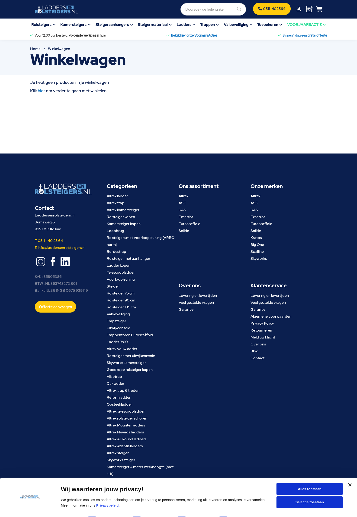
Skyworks (259, 258)
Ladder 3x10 (117, 341)
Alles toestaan (310, 476)
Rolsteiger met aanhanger (128, 258)
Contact (257, 358)
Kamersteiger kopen (124, 223)
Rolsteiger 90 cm (121, 300)
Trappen (207, 24)
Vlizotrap (114, 376)
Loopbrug (115, 230)
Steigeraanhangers (112, 24)
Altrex (183, 196)
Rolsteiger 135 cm (121, 307)
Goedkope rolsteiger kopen (130, 369)
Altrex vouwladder (122, 348)
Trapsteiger (116, 321)
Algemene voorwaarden (271, 316)
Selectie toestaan (310, 490)
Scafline (257, 251)
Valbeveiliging (236, 24)
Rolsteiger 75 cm (121, 293)
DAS (182, 209)
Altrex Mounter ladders (126, 425)
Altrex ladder (117, 196)
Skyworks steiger (121, 459)
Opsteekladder (119, 404)
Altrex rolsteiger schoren (127, 418)
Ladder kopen (118, 265)
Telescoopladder (121, 272)
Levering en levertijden (198, 295)
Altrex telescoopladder (126, 411)
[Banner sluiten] (349, 476)
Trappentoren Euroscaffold (130, 334)
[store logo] (56, 9)
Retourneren (261, 330)
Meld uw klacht (263, 337)
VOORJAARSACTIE (304, 24)
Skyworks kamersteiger (126, 362)
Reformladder (119, 397)
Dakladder (115, 383)
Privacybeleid (107, 493)
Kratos (256, 237)
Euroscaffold (189, 223)
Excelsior (186, 216)
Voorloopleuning (121, 279)
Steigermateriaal (153, 24)
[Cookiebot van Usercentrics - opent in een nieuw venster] (30, 507)
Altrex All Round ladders (126, 439)
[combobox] (188, 9)
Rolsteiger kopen (121, 216)
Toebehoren (267, 24)
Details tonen (250, 508)
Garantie (186, 309)
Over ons (258, 344)
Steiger (113, 286)
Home (35, 48)
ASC (182, 203)
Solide (184, 230)
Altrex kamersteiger (123, 209)
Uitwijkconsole (118, 328)
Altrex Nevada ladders (125, 432)
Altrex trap (115, 203)
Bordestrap (116, 251)
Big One (257, 244)
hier (41, 90)
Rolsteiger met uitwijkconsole (131, 355)
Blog (254, 351)
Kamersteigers (73, 24)
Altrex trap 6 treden (123, 390)
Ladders (184, 24)
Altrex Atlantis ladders (125, 446)
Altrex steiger (118, 453)
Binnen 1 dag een (305, 35)
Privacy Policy (262, 323)
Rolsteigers (41, 24)
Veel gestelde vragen (196, 302)
